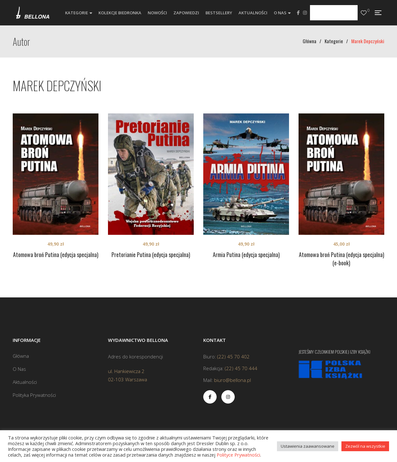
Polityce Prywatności (238, 455)
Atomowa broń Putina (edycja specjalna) (55, 254)
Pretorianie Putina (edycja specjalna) (150, 254)
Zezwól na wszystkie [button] (365, 446)
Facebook (298, 12)
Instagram (305, 12)
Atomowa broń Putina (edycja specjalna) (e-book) (341, 258)
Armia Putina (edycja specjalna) (246, 254)
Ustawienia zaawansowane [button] (307, 446)
